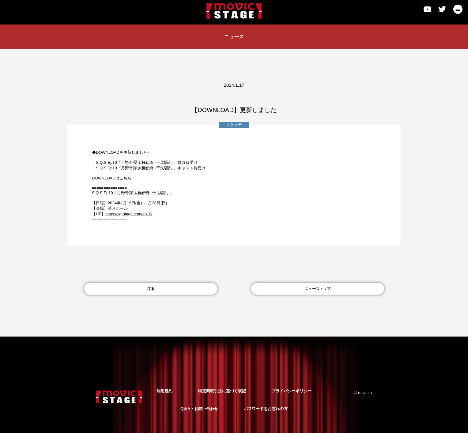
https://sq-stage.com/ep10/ (128, 214)
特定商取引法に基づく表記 (222, 391)
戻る (150, 289)
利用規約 (164, 391)
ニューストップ (317, 289)
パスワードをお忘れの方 (266, 408)
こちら (125, 178)
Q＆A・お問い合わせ (199, 408)
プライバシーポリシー (291, 391)
